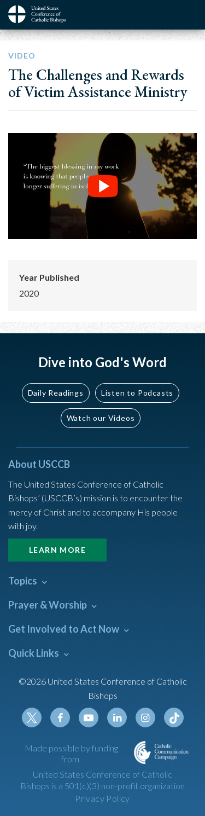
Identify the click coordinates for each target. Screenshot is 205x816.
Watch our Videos (101, 418)
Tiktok (174, 717)
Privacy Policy (102, 798)
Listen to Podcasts (137, 392)
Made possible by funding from (71, 754)
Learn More (57, 549)
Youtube (88, 717)
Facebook (60, 717)
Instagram (145, 717)
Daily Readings (56, 392)
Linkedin (117, 717)
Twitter (32, 717)
